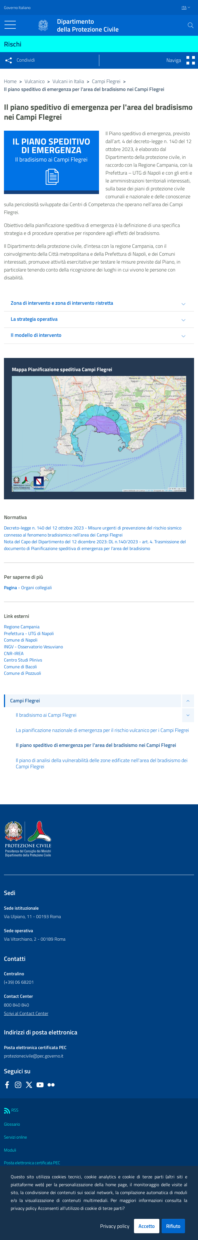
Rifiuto (173, 1226)
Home (10, 81)
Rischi (12, 44)
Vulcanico (35, 81)
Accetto (146, 1226)
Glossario (12, 1125)
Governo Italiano (17, 7)
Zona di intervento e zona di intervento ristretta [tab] (62, 303)
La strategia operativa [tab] (34, 319)
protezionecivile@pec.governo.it (33, 1057)
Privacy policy (114, 1226)
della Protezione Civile (88, 25)
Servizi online (15, 1138)
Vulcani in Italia (68, 81)
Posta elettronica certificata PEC (32, 1164)
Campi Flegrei (106, 81)
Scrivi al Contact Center (26, 1014)
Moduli (10, 1151)
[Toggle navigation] (10, 25)
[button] (190, 25)
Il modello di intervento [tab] (36, 335)
